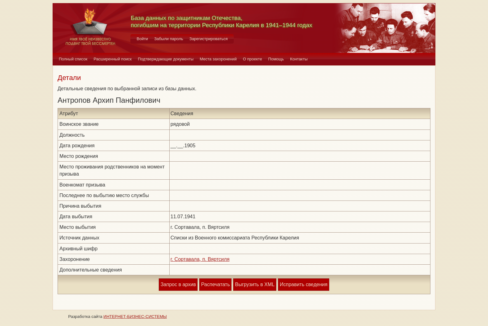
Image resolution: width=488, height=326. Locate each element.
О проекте (252, 59)
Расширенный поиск (113, 59)
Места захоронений (218, 59)
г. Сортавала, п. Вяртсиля (200, 259)
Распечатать (215, 284)
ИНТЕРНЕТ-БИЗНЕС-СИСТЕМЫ (135, 316)
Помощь (276, 59)
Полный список (73, 59)
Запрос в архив (178, 284)
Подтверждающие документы (166, 59)
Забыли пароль (168, 38)
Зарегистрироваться (209, 38)
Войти (142, 38)
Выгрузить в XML (254, 284)
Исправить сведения (303, 284)
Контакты (298, 59)
